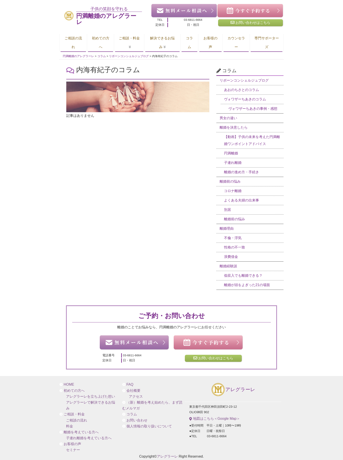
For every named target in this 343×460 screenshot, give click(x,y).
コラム (189, 42)
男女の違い (228, 118)
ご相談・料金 (129, 38)
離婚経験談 (228, 266)
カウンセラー (236, 42)
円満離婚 (231, 153)
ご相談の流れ (73, 42)
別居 (227, 210)
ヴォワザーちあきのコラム (245, 99)
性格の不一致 (234, 247)
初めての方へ (100, 42)
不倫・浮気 (233, 238)
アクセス (136, 396)
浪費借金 (231, 257)
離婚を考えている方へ (81, 432)
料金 (69, 426)
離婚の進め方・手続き (241, 172)
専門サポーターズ (266, 42)
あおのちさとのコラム (241, 90)
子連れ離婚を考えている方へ (89, 438)
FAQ (129, 384)
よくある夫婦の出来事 (241, 200)
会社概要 (133, 390)
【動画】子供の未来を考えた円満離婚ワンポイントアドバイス (252, 140)
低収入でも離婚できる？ (243, 275)
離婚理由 (227, 228)
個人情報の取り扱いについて (149, 426)
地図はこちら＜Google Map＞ (214, 419)
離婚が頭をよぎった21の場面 (247, 285)
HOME (69, 384)
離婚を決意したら (234, 127)
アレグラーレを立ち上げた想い (90, 396)
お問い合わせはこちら (250, 22)
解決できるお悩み (162, 42)
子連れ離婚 (233, 162)
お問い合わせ (136, 420)
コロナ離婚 (233, 191)
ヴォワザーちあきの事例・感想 (252, 108)
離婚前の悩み (230, 181)
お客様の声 (210, 42)
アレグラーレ (233, 389)
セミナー (73, 450)
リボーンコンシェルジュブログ (244, 80)
